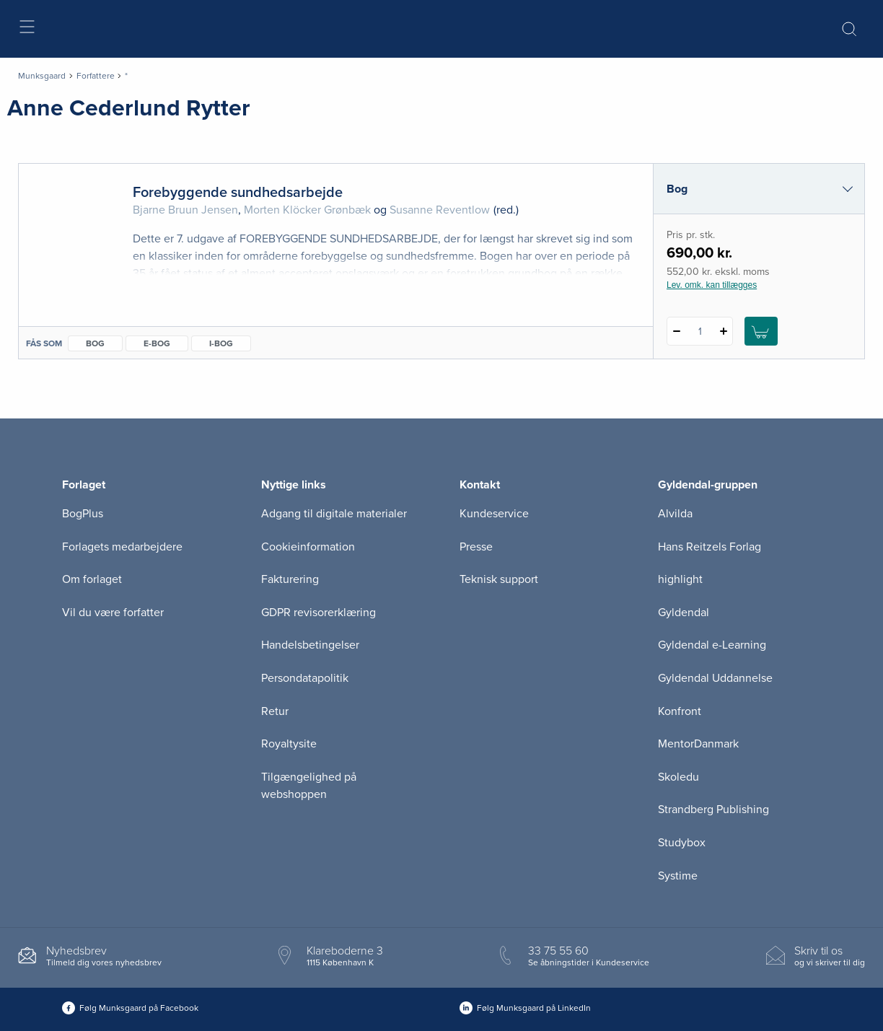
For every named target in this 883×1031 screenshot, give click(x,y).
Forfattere (95, 76)
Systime (678, 876)
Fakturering (290, 579)
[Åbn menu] (26, 29)
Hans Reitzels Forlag (709, 547)
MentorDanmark (698, 744)
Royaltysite (289, 744)
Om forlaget (92, 579)
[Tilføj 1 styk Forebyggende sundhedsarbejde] (723, 331)
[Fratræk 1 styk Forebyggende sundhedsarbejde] (676, 331)
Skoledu (678, 777)
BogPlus (82, 513)
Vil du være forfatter (113, 612)
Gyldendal (683, 612)
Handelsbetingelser (310, 645)
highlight (680, 579)
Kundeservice (494, 513)
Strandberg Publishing (713, 809)
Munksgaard (42, 76)
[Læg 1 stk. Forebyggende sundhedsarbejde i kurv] (761, 331)
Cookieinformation (308, 547)
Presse (476, 547)
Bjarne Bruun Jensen (185, 210)
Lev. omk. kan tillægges (712, 285)
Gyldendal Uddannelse (715, 678)
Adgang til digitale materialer (334, 513)
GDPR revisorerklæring (318, 612)
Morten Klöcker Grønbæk (307, 210)
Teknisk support (499, 579)
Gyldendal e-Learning (712, 645)
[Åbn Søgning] (849, 29)
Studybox (682, 842)
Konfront (679, 711)
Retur (275, 711)
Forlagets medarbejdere (122, 547)
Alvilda (675, 513)
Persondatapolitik (304, 678)
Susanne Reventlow (440, 210)
